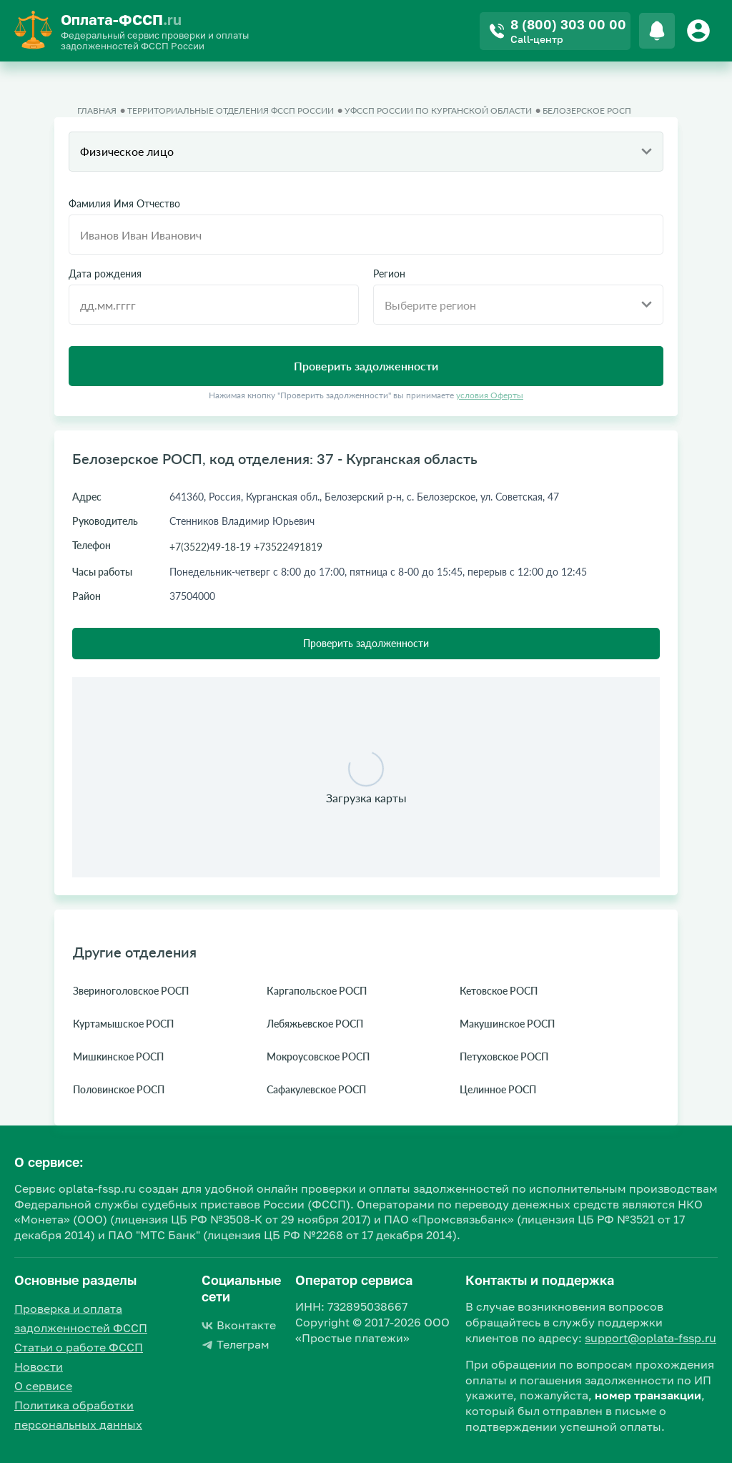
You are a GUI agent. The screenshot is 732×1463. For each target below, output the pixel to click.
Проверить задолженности (366, 643)
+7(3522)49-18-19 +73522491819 (245, 547)
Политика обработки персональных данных (78, 1415)
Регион (389, 274)
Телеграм (235, 1344)
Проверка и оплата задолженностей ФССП (80, 1318)
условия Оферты (489, 395)
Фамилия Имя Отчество (124, 204)
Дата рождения (105, 274)
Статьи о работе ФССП (78, 1347)
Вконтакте (239, 1325)
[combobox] (366, 151)
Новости (38, 1366)
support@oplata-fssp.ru (650, 1338)
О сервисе (43, 1386)
